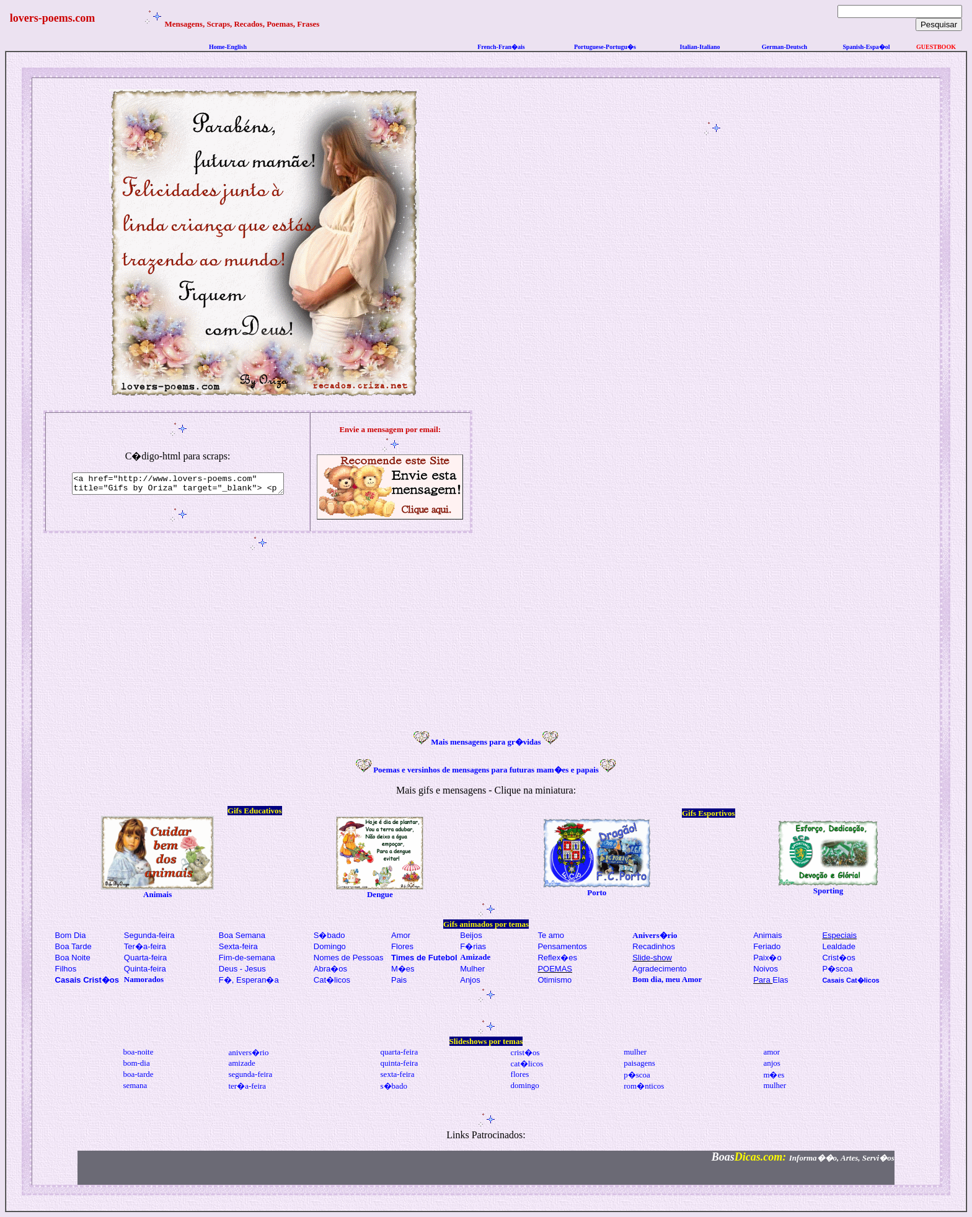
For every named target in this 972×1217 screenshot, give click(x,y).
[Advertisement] (714, 324)
